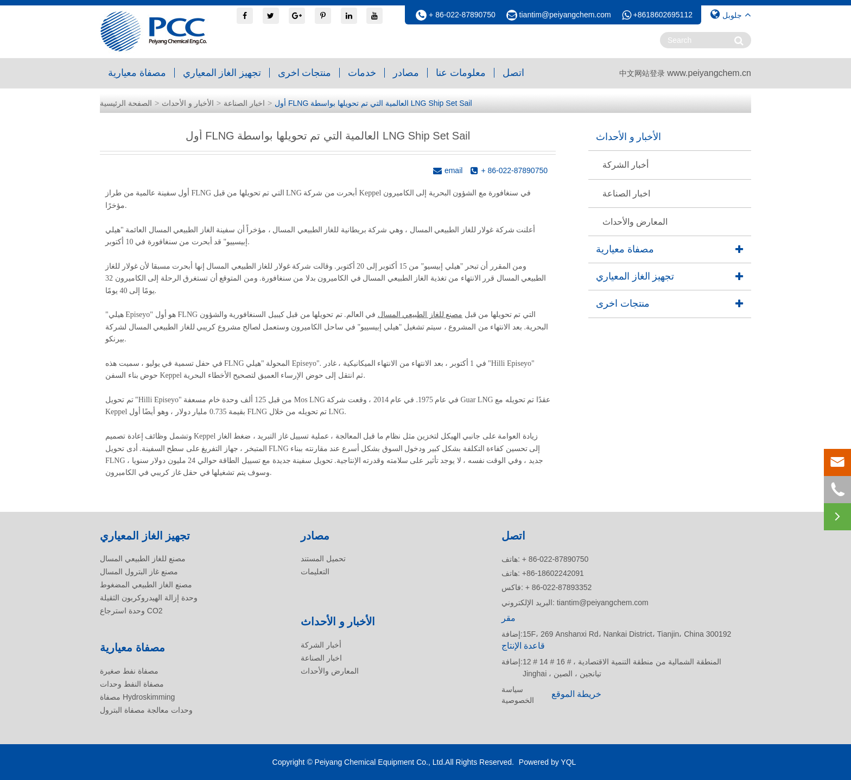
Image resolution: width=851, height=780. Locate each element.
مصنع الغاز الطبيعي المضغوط (146, 584)
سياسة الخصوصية (517, 695)
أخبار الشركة (625, 164)
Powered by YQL (547, 762)
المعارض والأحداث (635, 221)
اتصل (513, 73)
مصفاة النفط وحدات (132, 684)
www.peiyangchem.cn (709, 73)
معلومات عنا (461, 73)
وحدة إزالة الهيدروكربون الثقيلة (149, 597)
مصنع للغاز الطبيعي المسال (420, 314)
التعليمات (315, 571)
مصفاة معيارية (137, 73)
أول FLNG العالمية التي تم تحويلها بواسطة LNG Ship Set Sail (373, 103)
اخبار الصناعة (244, 103)
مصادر (406, 73)
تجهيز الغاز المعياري (222, 73)
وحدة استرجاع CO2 (131, 610)
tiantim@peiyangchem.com (565, 14)
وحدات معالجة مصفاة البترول (146, 710)
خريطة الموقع (576, 694)
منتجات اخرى (305, 73)
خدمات (362, 73)
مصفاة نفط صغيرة (129, 671)
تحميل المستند (323, 558)
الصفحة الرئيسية (126, 103)
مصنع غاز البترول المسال (139, 571)
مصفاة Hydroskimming (137, 697)
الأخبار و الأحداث (188, 103)
